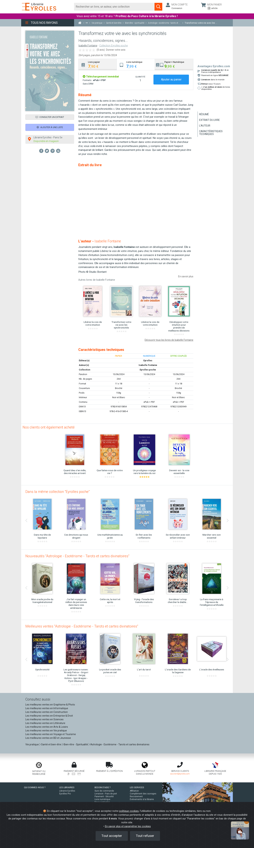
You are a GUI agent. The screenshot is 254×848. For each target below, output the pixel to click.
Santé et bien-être (51, 744)
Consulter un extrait (49, 117)
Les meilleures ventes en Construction (46, 712)
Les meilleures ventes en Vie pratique (46, 730)
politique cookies (129, 811)
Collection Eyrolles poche (113, 45)
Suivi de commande (104, 791)
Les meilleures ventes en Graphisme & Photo (50, 704)
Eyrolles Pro (65, 793)
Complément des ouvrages (143, 793)
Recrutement (136, 796)
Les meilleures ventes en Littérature (45, 723)
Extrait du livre (209, 120)
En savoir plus (185, 276)
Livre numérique (102, 799)
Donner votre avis (115, 49)
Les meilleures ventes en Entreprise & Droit (49, 715)
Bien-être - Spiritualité (76, 744)
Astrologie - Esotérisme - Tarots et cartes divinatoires (119, 744)
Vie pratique (32, 744)
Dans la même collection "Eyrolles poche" (57, 492)
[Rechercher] (114, 7)
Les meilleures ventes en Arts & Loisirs (46, 726)
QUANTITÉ (140, 77)
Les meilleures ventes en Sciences (44, 719)
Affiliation (134, 791)
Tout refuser (145, 836)
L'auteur (204, 125)
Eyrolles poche (148, 369)
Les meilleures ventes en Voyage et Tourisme (50, 734)
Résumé (204, 114)
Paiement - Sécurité (104, 796)
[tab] (97, 64)
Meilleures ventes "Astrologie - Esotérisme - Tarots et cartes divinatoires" (81, 626)
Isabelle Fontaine (87, 45)
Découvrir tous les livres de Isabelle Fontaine (169, 340)
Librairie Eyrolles (67, 791)
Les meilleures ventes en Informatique (46, 708)
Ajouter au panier (171, 79)
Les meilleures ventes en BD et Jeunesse (48, 738)
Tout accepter (111, 836)
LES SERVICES (137, 787)
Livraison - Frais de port (106, 793)
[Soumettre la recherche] (158, 7)
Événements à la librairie (142, 799)
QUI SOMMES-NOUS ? (35, 787)
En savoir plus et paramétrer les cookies (128, 826)
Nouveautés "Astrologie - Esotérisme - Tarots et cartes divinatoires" (77, 556)
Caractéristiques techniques (211, 132)
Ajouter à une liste (50, 127)
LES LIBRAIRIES (66, 787)
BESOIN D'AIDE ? (103, 787)
